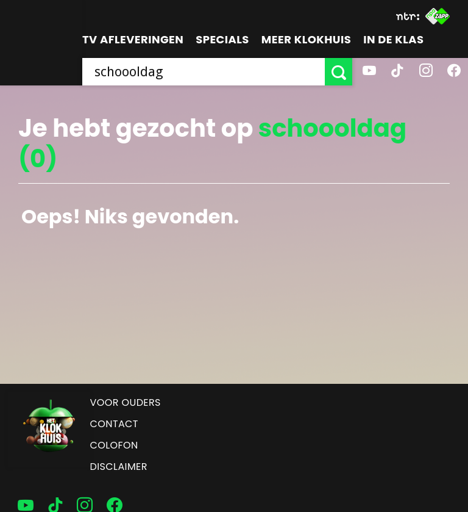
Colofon (114, 445)
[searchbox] (203, 71)
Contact (114, 424)
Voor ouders (125, 402)
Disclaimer (118, 467)
